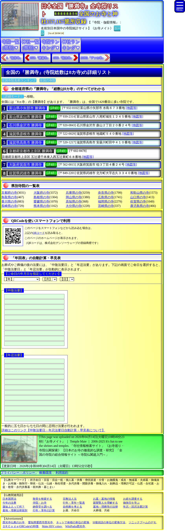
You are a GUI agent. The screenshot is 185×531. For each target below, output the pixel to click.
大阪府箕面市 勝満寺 (25, 165)
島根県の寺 (41, 197)
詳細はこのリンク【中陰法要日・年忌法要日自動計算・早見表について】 (53, 430)
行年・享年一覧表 (74, 502)
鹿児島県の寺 (139, 205)
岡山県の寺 (74, 197)
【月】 (50, 279)
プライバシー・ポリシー (18, 472)
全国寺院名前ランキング (19, 80)
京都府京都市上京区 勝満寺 (30, 151)
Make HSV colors (52, 526)
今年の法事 (9, 502)
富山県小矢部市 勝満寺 (27, 108)
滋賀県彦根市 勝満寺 (25, 134)
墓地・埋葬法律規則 (15, 510)
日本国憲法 (9, 498)
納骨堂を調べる (42, 506)
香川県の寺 (9, 201)
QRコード (39, 232)
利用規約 (62, 472)
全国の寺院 (47, 80)
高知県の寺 (74, 201)
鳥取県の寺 (9, 197)
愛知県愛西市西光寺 (40, 522)
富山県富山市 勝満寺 (25, 117)
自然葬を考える (72, 506)
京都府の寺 (9, 192)
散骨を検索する (42, 498)
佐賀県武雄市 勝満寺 (25, 173)
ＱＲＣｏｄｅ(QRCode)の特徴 (20, 526)
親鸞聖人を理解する (105, 502)
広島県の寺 (106, 197)
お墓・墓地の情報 (104, 498)
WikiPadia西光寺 (75, 526)
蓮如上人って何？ (14, 506)
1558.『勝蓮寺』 (40, 57)
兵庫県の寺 (74, 192)
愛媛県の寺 (41, 201)
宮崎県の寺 (106, 205)
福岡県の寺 (106, 201)
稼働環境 (45, 472)
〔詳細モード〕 (13, 96)
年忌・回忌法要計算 (135, 506)
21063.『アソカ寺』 (93, 57)
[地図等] (131, 108)
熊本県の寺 (41, 205)
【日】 (67, 279)
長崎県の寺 (9, 205)
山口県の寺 (138, 197)
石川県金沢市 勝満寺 (25, 125)
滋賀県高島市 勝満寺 (25, 143)
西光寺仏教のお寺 (14, 522)
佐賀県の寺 (138, 201)
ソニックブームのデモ (142, 522)
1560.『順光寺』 (63, 57)
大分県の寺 (74, 205)
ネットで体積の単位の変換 (72, 522)
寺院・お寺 (40, 502)
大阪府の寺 (41, 192)
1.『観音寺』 (14, 57)
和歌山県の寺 (139, 192)
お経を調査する (132, 498)
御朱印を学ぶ (131, 502)
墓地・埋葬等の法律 (105, 506)
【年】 (21, 279)
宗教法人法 (70, 498)
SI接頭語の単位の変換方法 (109, 522)
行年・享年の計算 (44, 510)
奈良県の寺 (106, 192)
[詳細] (54, 108)
